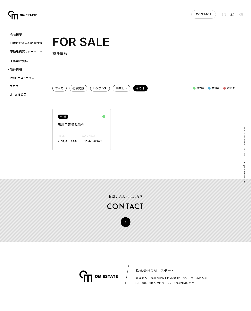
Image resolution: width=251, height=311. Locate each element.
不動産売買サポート (23, 51)
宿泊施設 (78, 88)
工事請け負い (19, 61)
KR (240, 14)
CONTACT (204, 14)
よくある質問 (18, 94)
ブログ (14, 86)
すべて (59, 88)
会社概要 (16, 34)
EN (224, 14)
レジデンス (100, 88)
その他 (140, 88)
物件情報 (16, 69)
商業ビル (121, 88)
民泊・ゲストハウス (22, 78)
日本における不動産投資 (26, 43)
